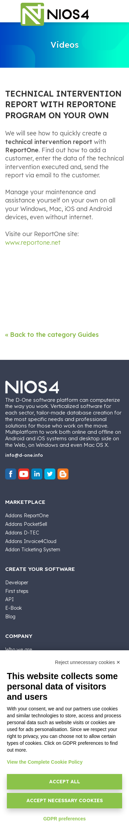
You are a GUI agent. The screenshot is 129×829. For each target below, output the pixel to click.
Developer (16, 582)
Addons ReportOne (27, 515)
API (9, 599)
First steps (17, 591)
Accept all (64, 781)
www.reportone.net (33, 242)
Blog (10, 617)
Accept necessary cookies (64, 800)
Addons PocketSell (26, 524)
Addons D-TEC (22, 533)
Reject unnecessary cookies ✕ (87, 662)
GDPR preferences (64, 818)
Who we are (18, 649)
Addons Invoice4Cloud (30, 541)
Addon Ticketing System (32, 549)
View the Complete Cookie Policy (45, 762)
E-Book (13, 608)
